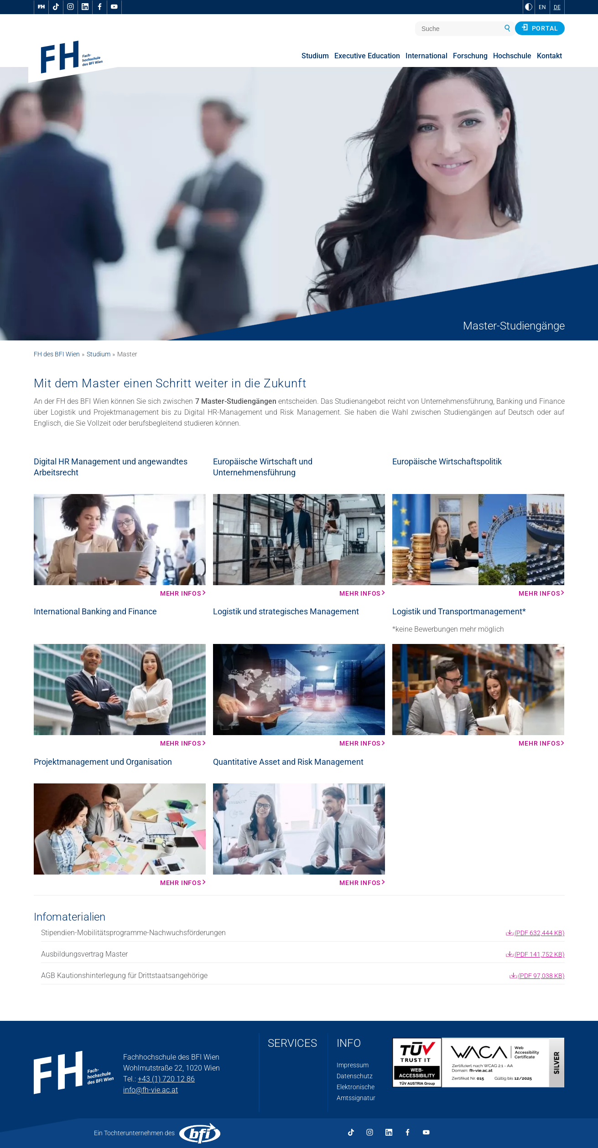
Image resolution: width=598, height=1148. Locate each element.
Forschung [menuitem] (470, 55)
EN (542, 7)
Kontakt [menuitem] (549, 55)
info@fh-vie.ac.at (150, 1090)
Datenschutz (355, 1076)
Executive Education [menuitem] (367, 55)
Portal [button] (539, 28)
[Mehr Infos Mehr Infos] (120, 545)
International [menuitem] (426, 55)
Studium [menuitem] (315, 55)
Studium (98, 354)
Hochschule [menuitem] (512, 55)
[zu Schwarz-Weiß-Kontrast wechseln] (528, 6)
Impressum (353, 1065)
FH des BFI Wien (57, 354)
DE (557, 7)
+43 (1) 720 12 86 (166, 1079)
